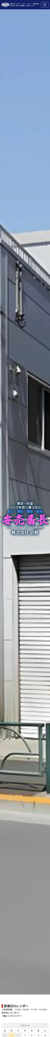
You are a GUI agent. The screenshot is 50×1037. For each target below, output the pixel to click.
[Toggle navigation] (44, 4)
